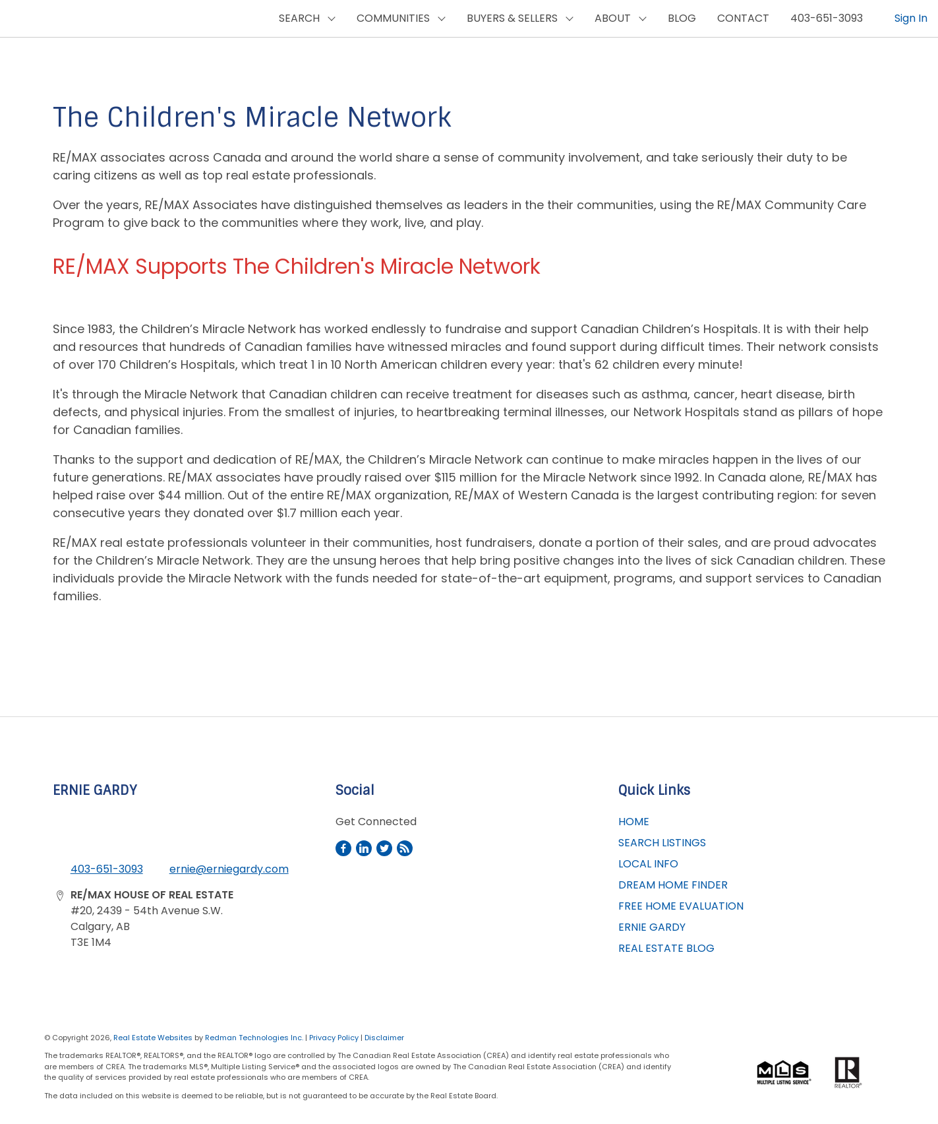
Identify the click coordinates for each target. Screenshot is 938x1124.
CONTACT (743, 18)
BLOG (682, 18)
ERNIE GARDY (652, 927)
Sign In (910, 18)
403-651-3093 (826, 18)
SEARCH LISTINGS (662, 842)
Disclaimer (384, 1037)
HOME (633, 821)
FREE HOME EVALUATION (681, 906)
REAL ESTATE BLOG (666, 948)
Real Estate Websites (153, 1037)
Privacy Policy (334, 1037)
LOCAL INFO (648, 863)
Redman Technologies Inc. (255, 1037)
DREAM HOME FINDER (673, 884)
